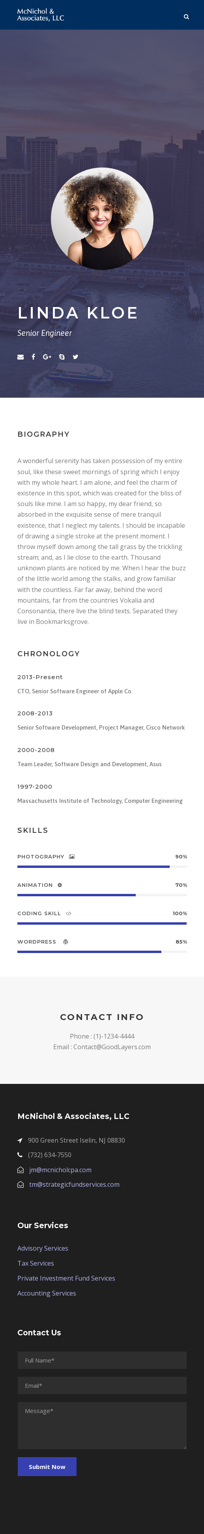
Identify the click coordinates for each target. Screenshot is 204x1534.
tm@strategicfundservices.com (74, 1184)
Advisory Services (42, 1248)
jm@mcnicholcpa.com (60, 1169)
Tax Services (35, 1263)
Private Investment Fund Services (66, 1278)
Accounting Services (46, 1293)
